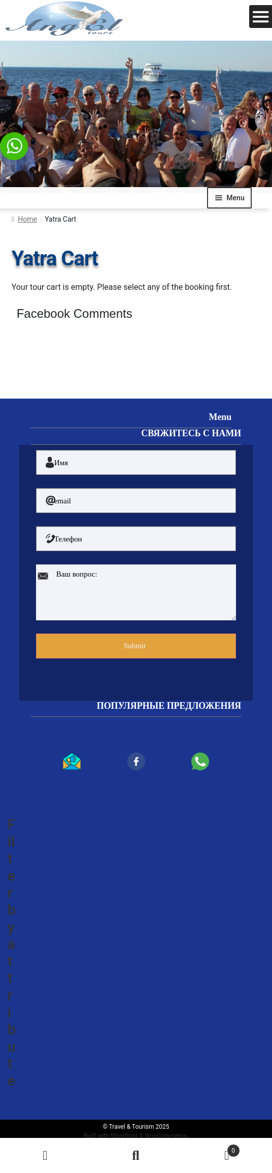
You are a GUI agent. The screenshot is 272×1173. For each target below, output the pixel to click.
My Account (45, 1155)
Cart (210, 1148)
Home (27, 219)
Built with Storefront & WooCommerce (135, 1135)
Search (136, 1155)
